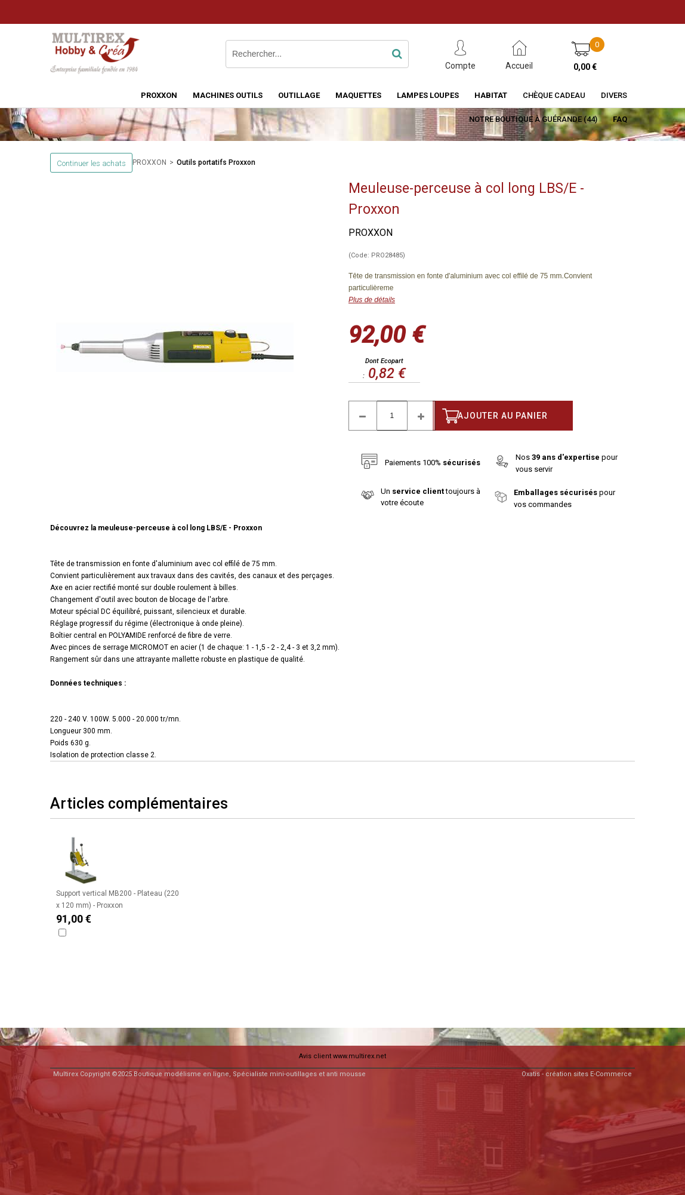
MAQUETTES (358, 95)
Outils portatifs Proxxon (216, 162)
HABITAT (490, 95)
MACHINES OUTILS (228, 95)
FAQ (620, 119)
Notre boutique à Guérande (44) (533, 119)
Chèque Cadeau (554, 95)
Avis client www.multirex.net (342, 1056)
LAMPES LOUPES (428, 95)
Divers (614, 95)
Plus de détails (371, 300)
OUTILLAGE (299, 95)
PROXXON (159, 95)
